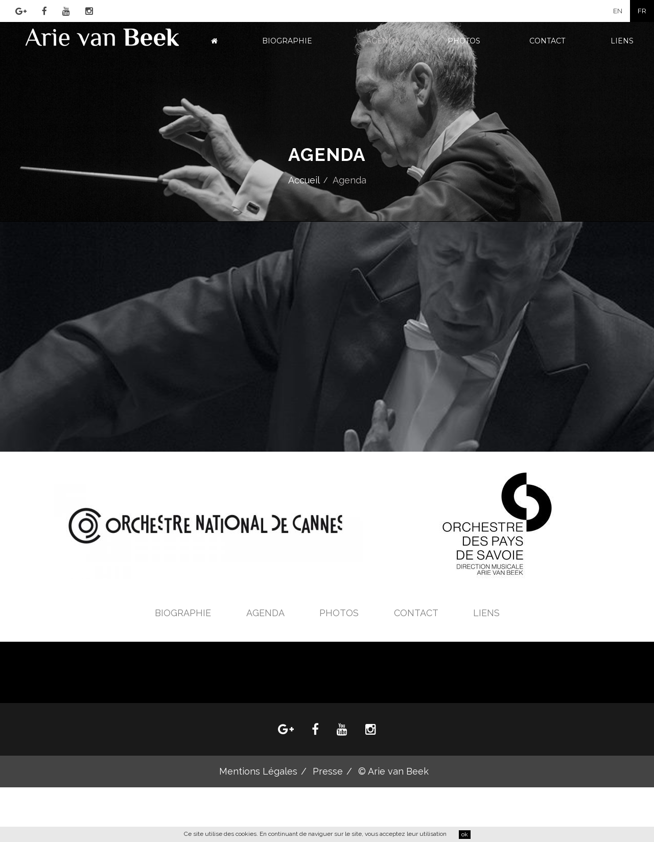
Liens (622, 40)
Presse (328, 771)
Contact (547, 40)
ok (464, 834)
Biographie (287, 40)
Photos (464, 40)
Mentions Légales (258, 771)
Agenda (383, 40)
